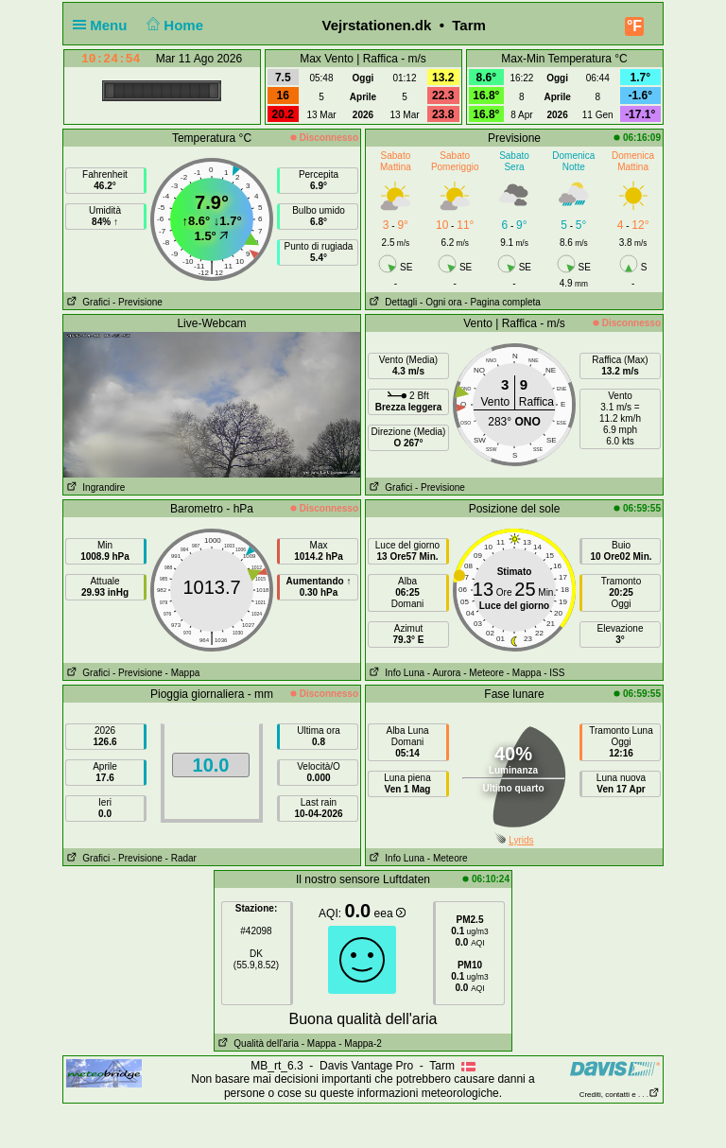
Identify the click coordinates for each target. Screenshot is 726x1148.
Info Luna (395, 673)
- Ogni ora (440, 302)
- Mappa (182, 673)
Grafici (86, 302)
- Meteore (483, 673)
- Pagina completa (502, 302)
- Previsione (137, 302)
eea (390, 913)
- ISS (554, 673)
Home (173, 25)
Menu (104, 25)
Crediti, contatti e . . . (619, 1094)
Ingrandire (94, 487)
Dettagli (391, 302)
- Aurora (444, 673)
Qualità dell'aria (257, 1043)
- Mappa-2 (358, 1043)
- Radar (181, 858)
